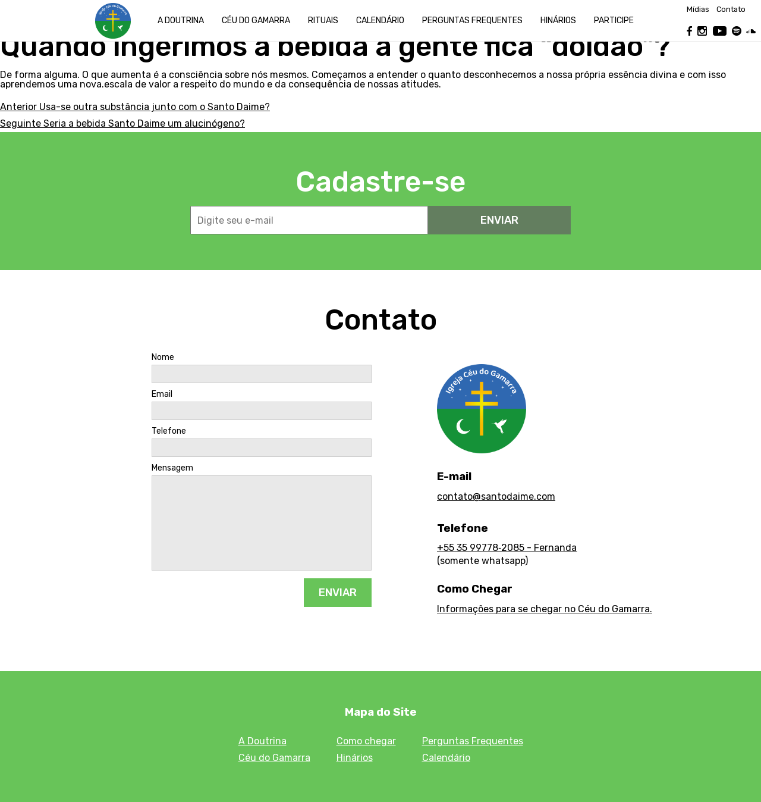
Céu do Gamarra (256, 20)
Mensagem (172, 468)
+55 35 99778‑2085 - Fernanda (507, 547)
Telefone (169, 431)
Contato (731, 10)
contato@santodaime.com (496, 496)
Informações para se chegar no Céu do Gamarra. (544, 609)
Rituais (323, 20)
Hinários (558, 20)
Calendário (380, 20)
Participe (614, 20)
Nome (163, 357)
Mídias (698, 10)
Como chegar (366, 741)
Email (162, 394)
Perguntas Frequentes (472, 741)
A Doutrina (181, 20)
